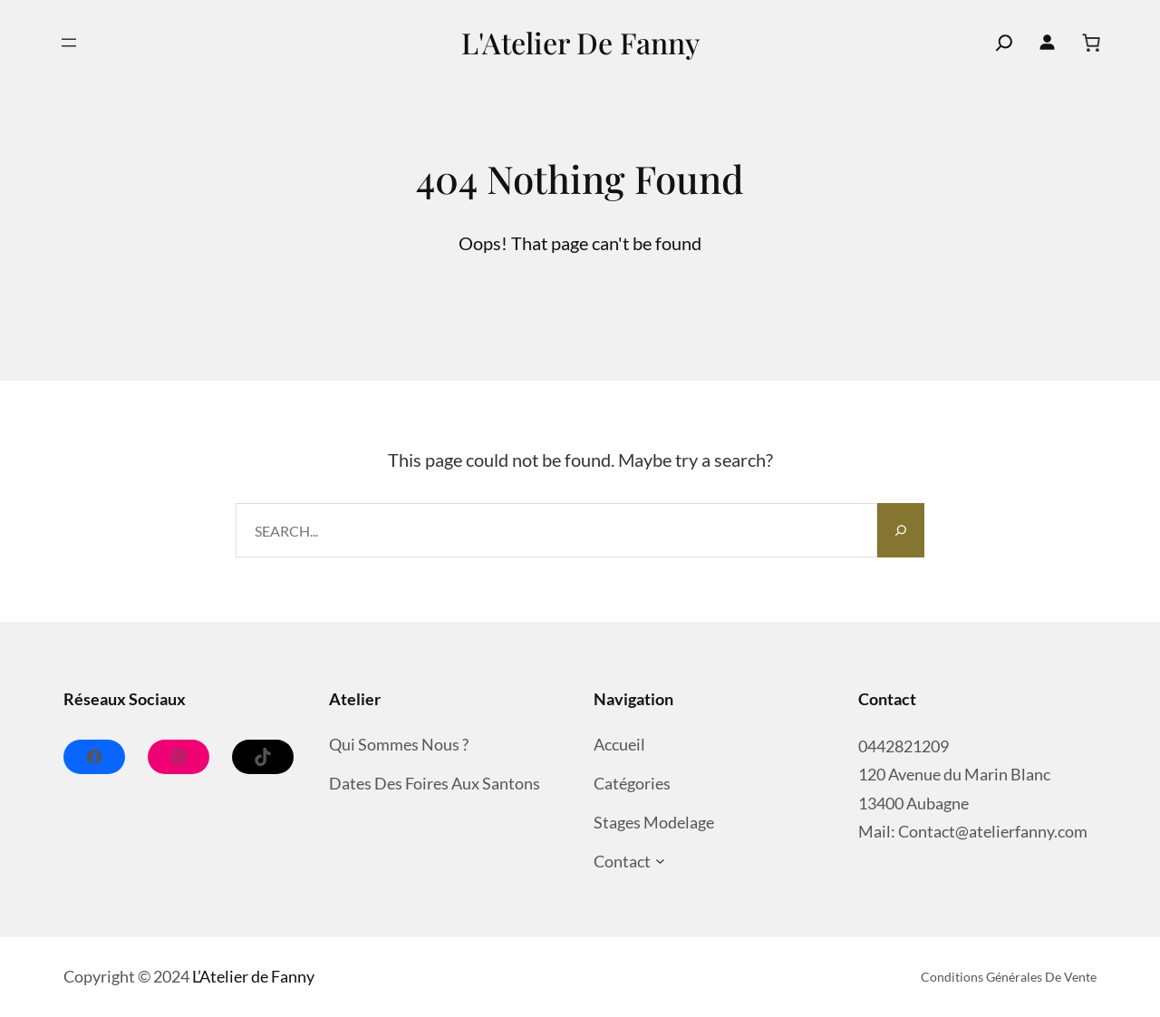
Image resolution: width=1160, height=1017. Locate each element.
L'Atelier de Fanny (580, 42)
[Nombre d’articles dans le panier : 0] (1091, 43)
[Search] (900, 530)
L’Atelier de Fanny (253, 976)
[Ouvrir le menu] (69, 43)
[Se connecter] (1048, 43)
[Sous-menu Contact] (660, 862)
